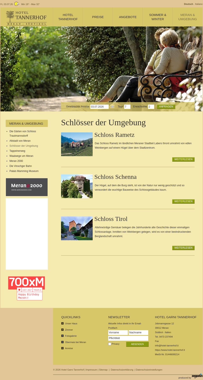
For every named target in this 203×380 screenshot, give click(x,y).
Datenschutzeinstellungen (149, 369)
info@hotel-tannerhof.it (166, 345)
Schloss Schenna (115, 176)
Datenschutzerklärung (122, 369)
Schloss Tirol (111, 218)
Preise (98, 17)
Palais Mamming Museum (24, 171)
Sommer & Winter (157, 17)
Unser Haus (71, 323)
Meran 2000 (16, 161)
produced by (190, 376)
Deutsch (188, 4)
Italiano (199, 4)
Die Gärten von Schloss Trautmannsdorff (22, 133)
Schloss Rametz (114, 134)
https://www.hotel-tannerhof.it (170, 350)
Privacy (115, 344)
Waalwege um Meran (21, 155)
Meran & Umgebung (26, 123)
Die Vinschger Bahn (20, 166)
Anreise (69, 348)
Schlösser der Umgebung (23, 145)
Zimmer (69, 330)
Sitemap (103, 369)
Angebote (127, 17)
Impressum (91, 369)
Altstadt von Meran (20, 140)
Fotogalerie (71, 336)
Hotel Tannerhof (68, 17)
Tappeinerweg (17, 150)
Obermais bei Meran (75, 342)
